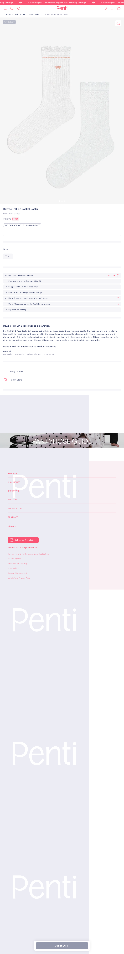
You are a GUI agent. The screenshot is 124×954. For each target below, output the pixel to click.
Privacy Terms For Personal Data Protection (28, 554)
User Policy (13, 568)
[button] (59, 201)
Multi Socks (20, 14)
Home (7, 14)
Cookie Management (17, 573)
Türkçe (12, 526)
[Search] (12, 8)
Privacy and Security (17, 563)
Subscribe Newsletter (25, 540)
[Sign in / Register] (112, 8)
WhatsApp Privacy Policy (19, 578)
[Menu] (5, 8)
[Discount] (19, 8)
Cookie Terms (14, 559)
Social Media (15, 508)
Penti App (13, 517)
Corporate (14, 491)
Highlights (14, 482)
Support (12, 500)
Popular (12, 473)
